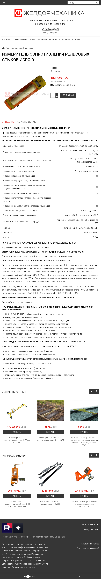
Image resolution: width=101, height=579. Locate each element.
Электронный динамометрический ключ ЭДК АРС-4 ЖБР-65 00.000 (17, 504)
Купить (17, 432)
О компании (20, 39)
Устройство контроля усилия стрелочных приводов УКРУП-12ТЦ (84, 504)
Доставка (42, 39)
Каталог (6, 39)
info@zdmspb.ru (50, 32)
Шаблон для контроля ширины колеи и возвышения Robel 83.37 (50, 439)
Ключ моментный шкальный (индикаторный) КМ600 (50, 503)
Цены (32, 39)
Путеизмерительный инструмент (20, 48)
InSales (95, 544)
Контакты (64, 39)
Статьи (76, 39)
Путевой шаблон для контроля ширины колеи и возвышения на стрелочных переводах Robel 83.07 (84, 441)
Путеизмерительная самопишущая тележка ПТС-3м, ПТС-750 (17, 440)
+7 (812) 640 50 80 (50, 29)
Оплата (53, 39)
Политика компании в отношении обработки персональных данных (33, 537)
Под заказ (68, 95)
